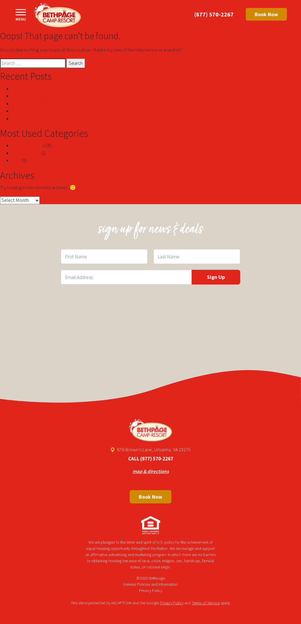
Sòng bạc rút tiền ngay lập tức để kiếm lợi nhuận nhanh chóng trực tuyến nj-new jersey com (99, 118)
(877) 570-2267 (214, 14)
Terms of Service (206, 602)
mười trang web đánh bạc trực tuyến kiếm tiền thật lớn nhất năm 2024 (79, 96)
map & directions (151, 471)
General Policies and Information (150, 584)
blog (16, 160)
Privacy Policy (150, 590)
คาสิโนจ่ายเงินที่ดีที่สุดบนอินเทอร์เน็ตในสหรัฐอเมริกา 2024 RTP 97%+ (85, 103)
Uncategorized (27, 145)
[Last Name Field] (196, 256)
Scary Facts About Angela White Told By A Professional (66, 111)
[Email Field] (126, 277)
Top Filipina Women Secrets (39, 88)
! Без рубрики (26, 153)
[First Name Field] (104, 256)
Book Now (266, 14)
